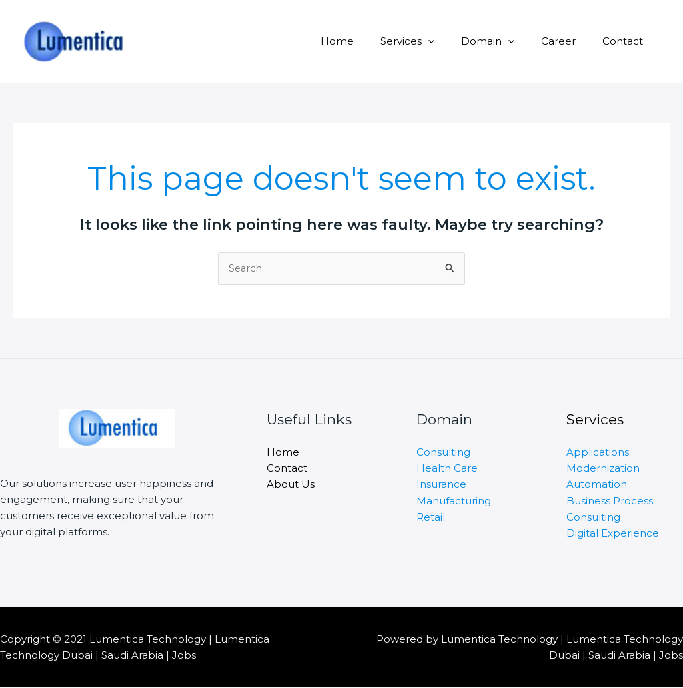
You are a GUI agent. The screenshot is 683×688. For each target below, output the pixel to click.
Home (367, 41)
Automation (596, 484)
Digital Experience (612, 532)
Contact (626, 41)
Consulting (443, 452)
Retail (430, 516)
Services (431, 41)
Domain (504, 41)
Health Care (447, 468)
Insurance (441, 484)
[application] (451, 41)
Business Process (609, 500)
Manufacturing (453, 500)
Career (568, 41)
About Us (291, 484)
